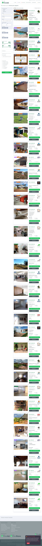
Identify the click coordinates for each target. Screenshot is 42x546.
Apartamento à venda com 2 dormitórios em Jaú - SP (32, 69)
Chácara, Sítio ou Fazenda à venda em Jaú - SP (32, 329)
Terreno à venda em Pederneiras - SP (31, 115)
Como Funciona (13, 528)
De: (2, 23)
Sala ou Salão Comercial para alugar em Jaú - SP (33, 159)
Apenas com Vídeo (5, 62)
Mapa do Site (13, 531)
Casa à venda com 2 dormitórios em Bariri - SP (32, 84)
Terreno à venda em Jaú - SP (32, 56)
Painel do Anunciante (32, 0)
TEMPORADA (4, 11)
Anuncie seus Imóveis (38, 0)
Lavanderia (5, 68)
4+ (7, 27)
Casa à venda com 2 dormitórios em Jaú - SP (32, 228)
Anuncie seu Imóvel (13, 526)
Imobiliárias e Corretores (4, 529)
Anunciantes (4, 55)
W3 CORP (24, 545)
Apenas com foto (5, 61)
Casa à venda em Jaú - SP (32, 11)
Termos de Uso (13, 529)
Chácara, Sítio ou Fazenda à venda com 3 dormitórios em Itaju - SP (32, 458)
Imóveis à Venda (3, 524)
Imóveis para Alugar (3, 525)
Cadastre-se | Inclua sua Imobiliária (15, 527)
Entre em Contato (3, 530)
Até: (7, 23)
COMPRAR (4, 9)
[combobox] (7, 14)
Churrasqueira (5, 67)
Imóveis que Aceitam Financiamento (5, 528)
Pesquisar (7, 72)
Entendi (28, 543)
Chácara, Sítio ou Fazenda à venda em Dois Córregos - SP (33, 261)
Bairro (3, 19)
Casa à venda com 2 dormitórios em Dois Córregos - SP (31, 302)
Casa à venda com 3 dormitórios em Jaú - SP (32, 42)
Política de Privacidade (14, 530)
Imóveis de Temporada (4, 526)
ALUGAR (4, 10)
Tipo (3, 13)
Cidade (3, 16)
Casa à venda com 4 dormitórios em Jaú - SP (32, 129)
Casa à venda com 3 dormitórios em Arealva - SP (32, 403)
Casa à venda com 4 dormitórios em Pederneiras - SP (33, 102)
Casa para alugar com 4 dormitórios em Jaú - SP (32, 29)
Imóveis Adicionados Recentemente (5, 527)
